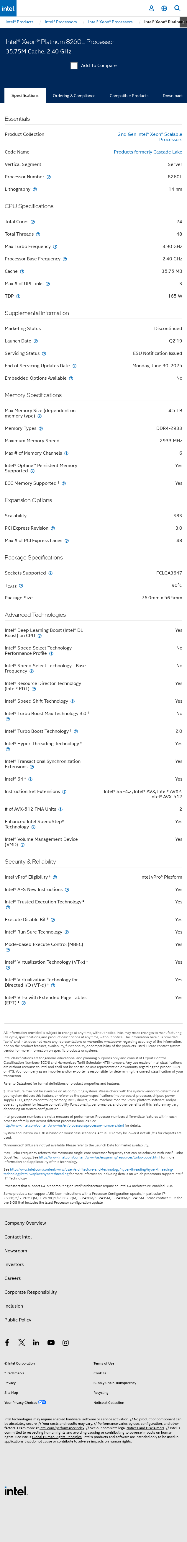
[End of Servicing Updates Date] (74, 365)
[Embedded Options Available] (71, 378)
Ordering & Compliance (74, 95)
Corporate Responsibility (30, 1292)
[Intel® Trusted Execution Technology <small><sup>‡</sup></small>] (8, 907)
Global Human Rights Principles (57, 1437)
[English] (164, 8)
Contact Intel (18, 1237)
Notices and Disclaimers (145, 1428)
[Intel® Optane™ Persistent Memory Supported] (32, 470)
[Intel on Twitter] (22, 1343)
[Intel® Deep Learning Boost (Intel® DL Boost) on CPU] (39, 635)
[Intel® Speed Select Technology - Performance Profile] (51, 653)
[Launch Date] (35, 340)
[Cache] (22, 271)
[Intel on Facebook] (7, 1343)
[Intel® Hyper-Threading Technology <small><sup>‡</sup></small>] (8, 748)
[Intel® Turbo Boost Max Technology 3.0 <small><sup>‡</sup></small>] (8, 718)
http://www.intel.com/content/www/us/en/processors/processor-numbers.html (64, 1125)
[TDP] (18, 295)
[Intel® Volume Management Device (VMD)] (22, 844)
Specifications (25, 95)
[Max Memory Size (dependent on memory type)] (39, 415)
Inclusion (13, 1306)
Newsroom (15, 1251)
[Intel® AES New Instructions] (67, 889)
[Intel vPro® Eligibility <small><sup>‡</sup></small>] (55, 876)
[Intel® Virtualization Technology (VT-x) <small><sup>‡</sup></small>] (8, 967)
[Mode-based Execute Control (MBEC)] (8, 949)
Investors (14, 1264)
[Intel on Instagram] (65, 1343)
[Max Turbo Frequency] (55, 246)
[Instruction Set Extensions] (64, 791)
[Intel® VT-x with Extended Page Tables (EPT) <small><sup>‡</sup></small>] (23, 1002)
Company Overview (25, 1223)
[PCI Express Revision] (53, 528)
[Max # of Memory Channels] (66, 453)
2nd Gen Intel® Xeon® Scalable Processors (150, 137)
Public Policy (17, 1320)
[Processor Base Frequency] (65, 258)
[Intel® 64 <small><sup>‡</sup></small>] (30, 778)
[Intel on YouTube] (51, 1343)
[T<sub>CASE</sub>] (21, 585)
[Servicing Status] (44, 353)
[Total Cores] (32, 221)
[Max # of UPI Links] (48, 283)
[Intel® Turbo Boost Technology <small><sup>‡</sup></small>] (76, 731)
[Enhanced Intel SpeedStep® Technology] (33, 826)
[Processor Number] (48, 176)
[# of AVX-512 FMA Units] (60, 809)
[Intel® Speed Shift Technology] (72, 701)
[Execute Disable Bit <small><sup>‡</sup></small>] (53, 919)
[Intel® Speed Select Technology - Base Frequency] (31, 670)
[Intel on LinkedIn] (36, 1343)
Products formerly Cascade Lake (148, 152)
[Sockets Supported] (50, 572)
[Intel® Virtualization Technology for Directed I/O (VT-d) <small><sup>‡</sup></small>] (53, 985)
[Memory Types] (40, 428)
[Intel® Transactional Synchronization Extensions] (32, 766)
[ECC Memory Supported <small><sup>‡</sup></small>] (63, 483)
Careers (12, 1278)
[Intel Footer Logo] (16, 1491)
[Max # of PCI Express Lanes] (66, 540)
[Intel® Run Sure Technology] (66, 931)
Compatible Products (129, 95)
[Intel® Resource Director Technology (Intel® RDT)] (34, 688)
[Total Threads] (38, 233)
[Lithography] (35, 189)
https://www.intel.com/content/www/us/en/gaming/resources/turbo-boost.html (99, 1157)
